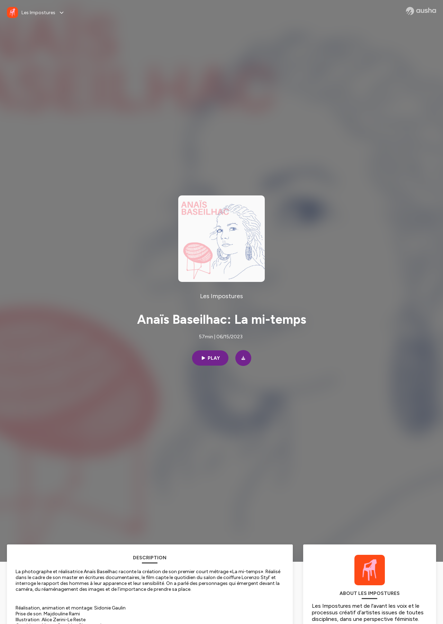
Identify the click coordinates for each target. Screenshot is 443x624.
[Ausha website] (421, 11)
